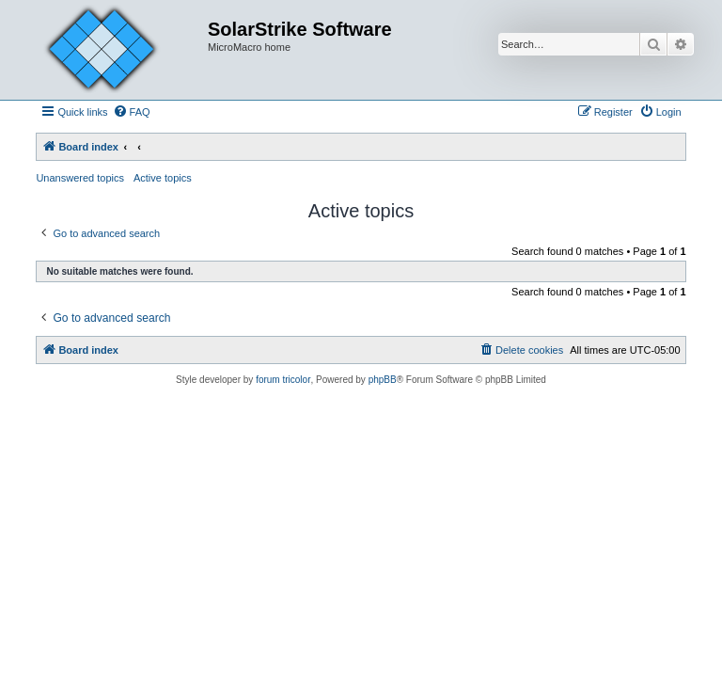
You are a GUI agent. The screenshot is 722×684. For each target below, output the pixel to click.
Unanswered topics (80, 177)
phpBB (383, 379)
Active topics (162, 177)
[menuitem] (131, 112)
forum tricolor (283, 379)
